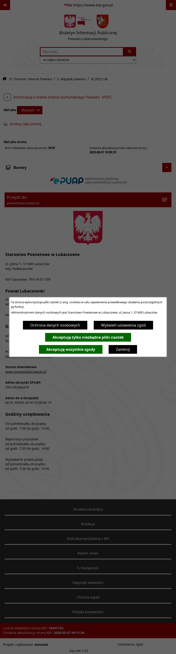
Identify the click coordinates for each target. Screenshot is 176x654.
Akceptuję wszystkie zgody (70, 349)
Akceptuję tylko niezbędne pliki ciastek (88, 337)
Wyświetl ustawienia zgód (123, 325)
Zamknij (123, 349)
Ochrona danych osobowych (55, 325)
